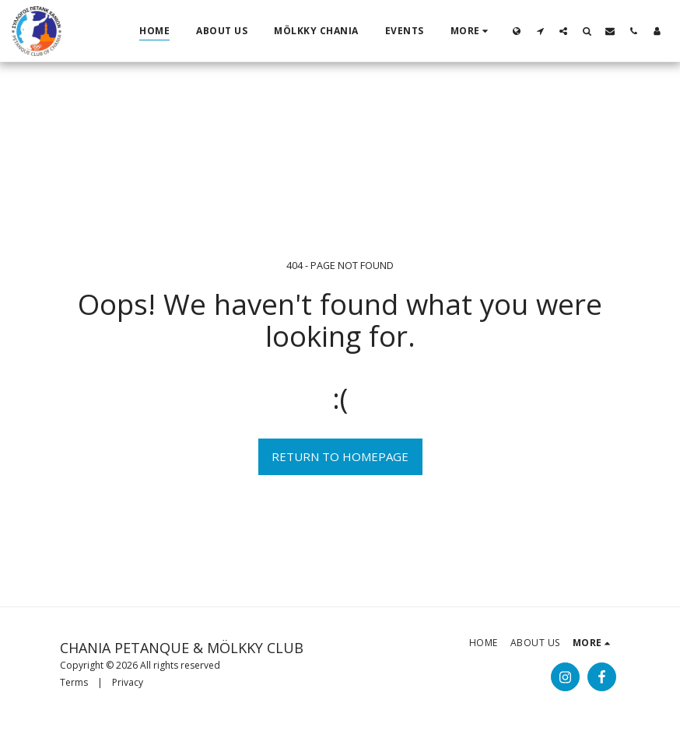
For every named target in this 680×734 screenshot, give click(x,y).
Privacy (127, 682)
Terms (74, 682)
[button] (540, 31)
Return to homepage (340, 456)
